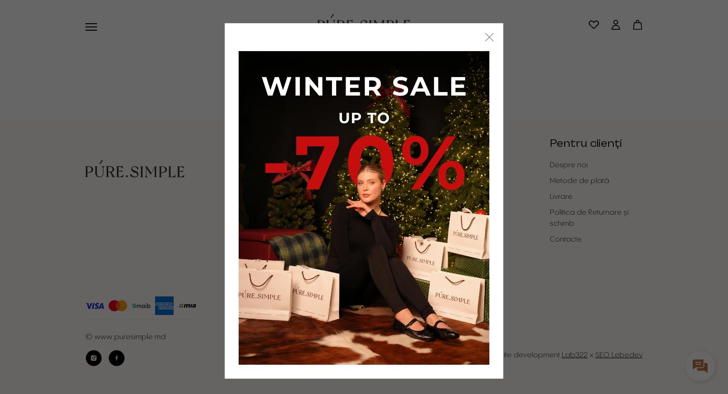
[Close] (489, 37)
